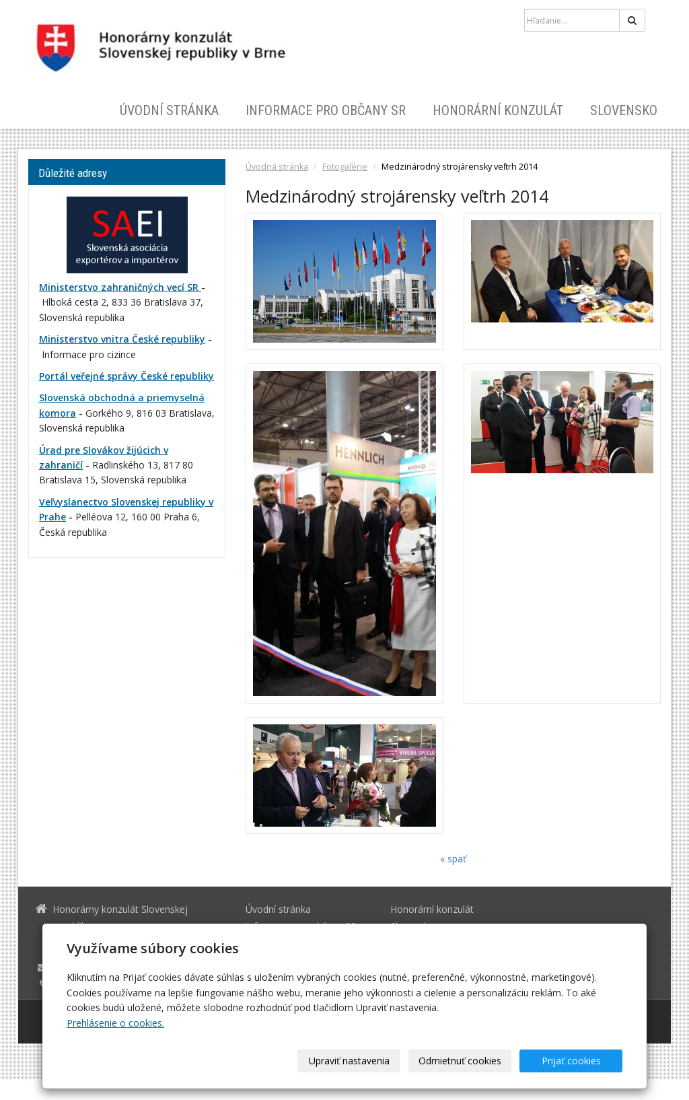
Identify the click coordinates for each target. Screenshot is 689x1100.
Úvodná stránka (277, 166)
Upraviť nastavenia (349, 1060)
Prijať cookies (571, 1060)
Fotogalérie (344, 166)
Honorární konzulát (498, 110)
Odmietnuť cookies (460, 1060)
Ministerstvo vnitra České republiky (122, 339)
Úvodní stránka (169, 110)
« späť (453, 858)
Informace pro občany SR (326, 110)
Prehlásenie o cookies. (115, 1023)
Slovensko (623, 110)
